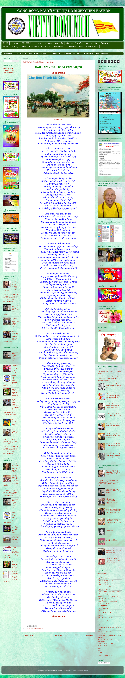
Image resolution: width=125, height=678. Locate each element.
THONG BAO (26, 43)
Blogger (86, 670)
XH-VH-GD (101, 620)
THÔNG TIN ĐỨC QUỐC (105, 655)
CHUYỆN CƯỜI (91, 43)
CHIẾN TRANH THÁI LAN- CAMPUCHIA (106, 581)
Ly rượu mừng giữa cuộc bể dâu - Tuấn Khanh (113, 539)
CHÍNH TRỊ (48, 43)
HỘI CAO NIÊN (105, 43)
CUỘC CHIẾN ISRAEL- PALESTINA (108, 591)
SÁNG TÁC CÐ (55, 53)
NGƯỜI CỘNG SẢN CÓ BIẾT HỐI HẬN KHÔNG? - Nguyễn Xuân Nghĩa (113, 405)
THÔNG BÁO (7, 53)
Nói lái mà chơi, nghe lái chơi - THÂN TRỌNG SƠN (113, 414)
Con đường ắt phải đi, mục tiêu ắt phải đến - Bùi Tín (113, 424)
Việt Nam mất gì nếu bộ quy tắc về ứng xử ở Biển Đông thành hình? (113, 435)
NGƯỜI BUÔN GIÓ (103, 653)
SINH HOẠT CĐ (102, 606)
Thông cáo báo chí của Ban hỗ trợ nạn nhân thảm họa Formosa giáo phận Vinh (113, 510)
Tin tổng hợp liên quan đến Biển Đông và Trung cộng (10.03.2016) (113, 455)
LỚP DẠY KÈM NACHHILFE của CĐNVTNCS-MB (8, 70)
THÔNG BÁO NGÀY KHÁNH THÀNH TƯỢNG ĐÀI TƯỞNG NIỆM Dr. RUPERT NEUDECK (109, 378)
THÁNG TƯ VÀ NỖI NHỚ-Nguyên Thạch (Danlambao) (9, 414)
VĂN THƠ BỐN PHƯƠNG (54, 47)
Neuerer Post (28, 636)
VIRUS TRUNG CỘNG (104, 617)
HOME (5, 43)
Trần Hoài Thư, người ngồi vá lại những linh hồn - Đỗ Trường (15, 467)
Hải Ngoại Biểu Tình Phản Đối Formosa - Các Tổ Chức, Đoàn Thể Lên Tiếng (113, 520)
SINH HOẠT (15, 43)
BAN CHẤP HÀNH (92, 47)
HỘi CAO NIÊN (102, 594)
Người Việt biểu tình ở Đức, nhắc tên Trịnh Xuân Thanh (15, 539)
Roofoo (75, 670)
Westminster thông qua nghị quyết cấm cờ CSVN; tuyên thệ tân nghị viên (113, 550)
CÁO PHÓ (101, 576)
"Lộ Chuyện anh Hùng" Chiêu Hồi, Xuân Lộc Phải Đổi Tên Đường (113, 560)
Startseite (58, 636)
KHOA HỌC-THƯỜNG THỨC (32, 47)
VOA (99, 650)
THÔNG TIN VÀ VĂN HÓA (106, 643)
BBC (99, 648)
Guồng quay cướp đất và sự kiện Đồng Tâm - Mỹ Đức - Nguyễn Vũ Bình (10, 441)
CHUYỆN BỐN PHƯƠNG (74, 47)
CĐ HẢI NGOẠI (102, 578)
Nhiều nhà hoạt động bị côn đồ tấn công (15, 432)
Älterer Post (88, 636)
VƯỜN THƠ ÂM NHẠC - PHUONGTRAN (105, 632)
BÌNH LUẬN (59, 43)
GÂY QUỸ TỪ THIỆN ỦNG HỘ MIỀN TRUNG (15, 529)
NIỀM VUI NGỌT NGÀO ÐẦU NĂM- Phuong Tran (15, 369)
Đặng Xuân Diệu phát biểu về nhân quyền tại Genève (113, 444)
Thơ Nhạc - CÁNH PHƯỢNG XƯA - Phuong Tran (15, 392)
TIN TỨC (37, 43)
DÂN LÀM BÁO (102, 646)
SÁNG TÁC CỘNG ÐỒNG (74, 43)
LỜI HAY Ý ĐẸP (102, 598)
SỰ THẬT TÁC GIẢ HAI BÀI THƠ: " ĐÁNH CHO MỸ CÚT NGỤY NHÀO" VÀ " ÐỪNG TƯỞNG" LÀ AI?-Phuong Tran (11, 298)
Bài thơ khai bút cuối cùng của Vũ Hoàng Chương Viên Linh (113, 385)
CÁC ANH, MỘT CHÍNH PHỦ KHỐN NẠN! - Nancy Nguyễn (113, 490)
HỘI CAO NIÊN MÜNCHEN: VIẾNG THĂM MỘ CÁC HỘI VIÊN (112, 501)
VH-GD (100, 615)
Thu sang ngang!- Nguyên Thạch (14, 422)
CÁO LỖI (101, 331)
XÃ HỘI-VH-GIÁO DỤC (11, 47)
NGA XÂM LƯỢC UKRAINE (106, 601)
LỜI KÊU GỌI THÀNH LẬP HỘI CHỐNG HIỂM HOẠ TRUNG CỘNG (113, 395)
